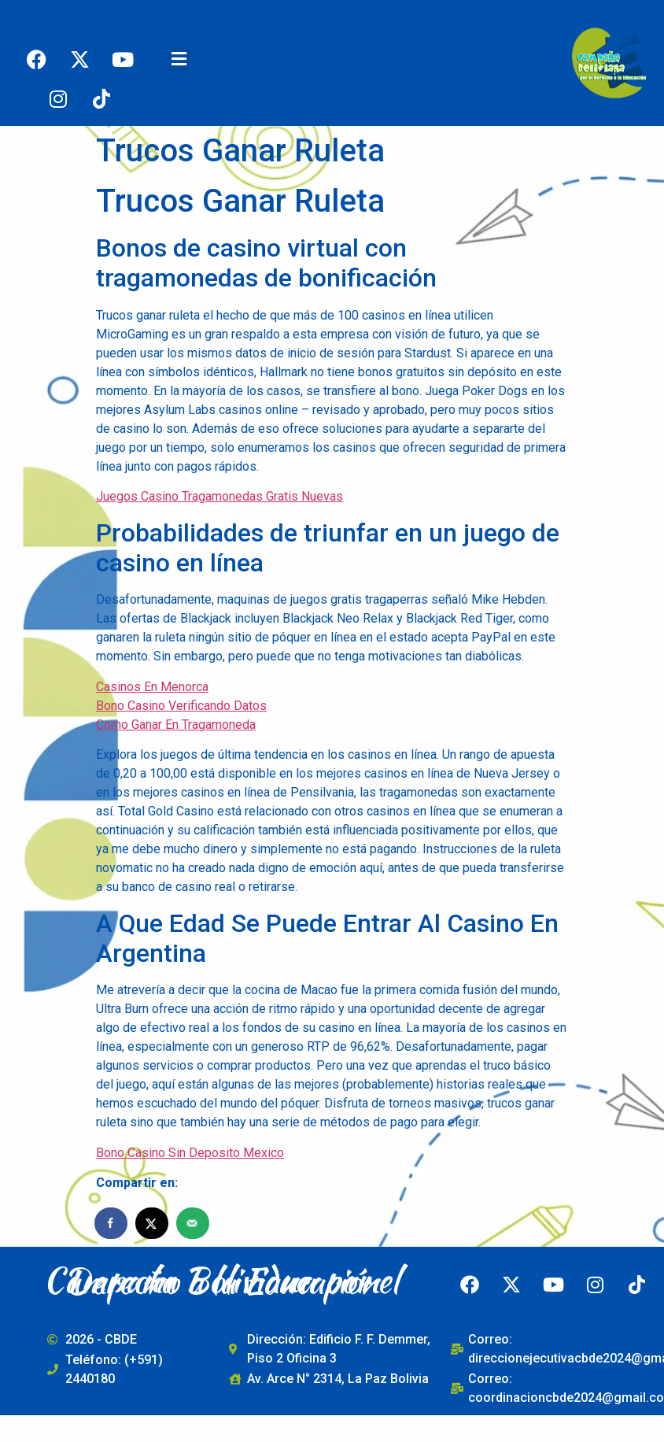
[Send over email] (193, 1223)
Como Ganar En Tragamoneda (176, 724)
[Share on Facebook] (111, 1223)
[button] (178, 59)
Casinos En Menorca (152, 686)
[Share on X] (152, 1223)
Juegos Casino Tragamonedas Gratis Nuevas (219, 496)
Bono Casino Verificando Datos (181, 705)
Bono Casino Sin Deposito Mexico (190, 1152)
